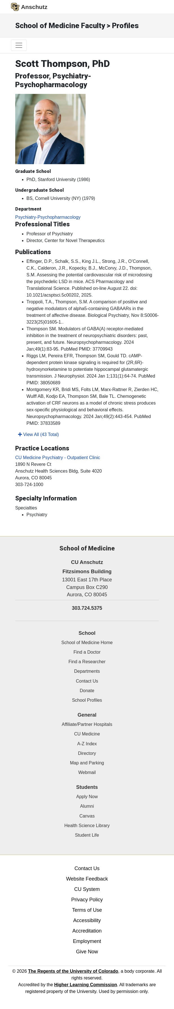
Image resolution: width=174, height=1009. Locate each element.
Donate (87, 690)
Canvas (87, 816)
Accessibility (87, 920)
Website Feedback (87, 879)
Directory (87, 753)
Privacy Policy (87, 899)
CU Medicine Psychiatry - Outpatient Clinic (57, 457)
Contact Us (87, 681)
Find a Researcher (87, 661)
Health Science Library (87, 825)
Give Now (87, 951)
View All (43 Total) (38, 434)
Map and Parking (87, 762)
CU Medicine (87, 734)
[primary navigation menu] (19, 45)
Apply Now (87, 796)
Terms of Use (87, 910)
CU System (87, 889)
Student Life (87, 835)
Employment (87, 941)
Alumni (87, 806)
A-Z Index (87, 743)
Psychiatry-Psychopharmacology (48, 217)
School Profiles (87, 700)
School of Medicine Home (87, 642)
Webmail (87, 772)
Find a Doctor (87, 652)
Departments (87, 671)
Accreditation (87, 931)
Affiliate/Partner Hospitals (87, 724)
